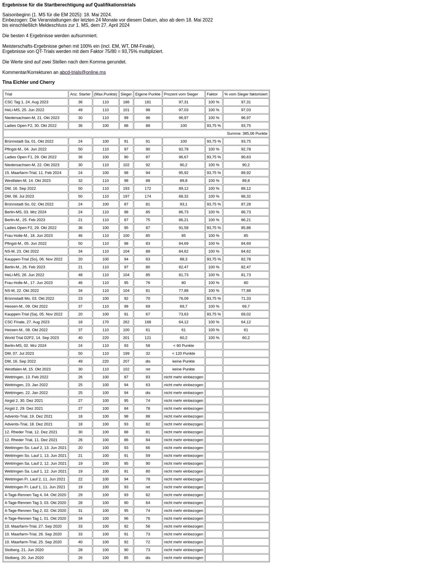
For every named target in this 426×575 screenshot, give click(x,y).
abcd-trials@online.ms (83, 72)
